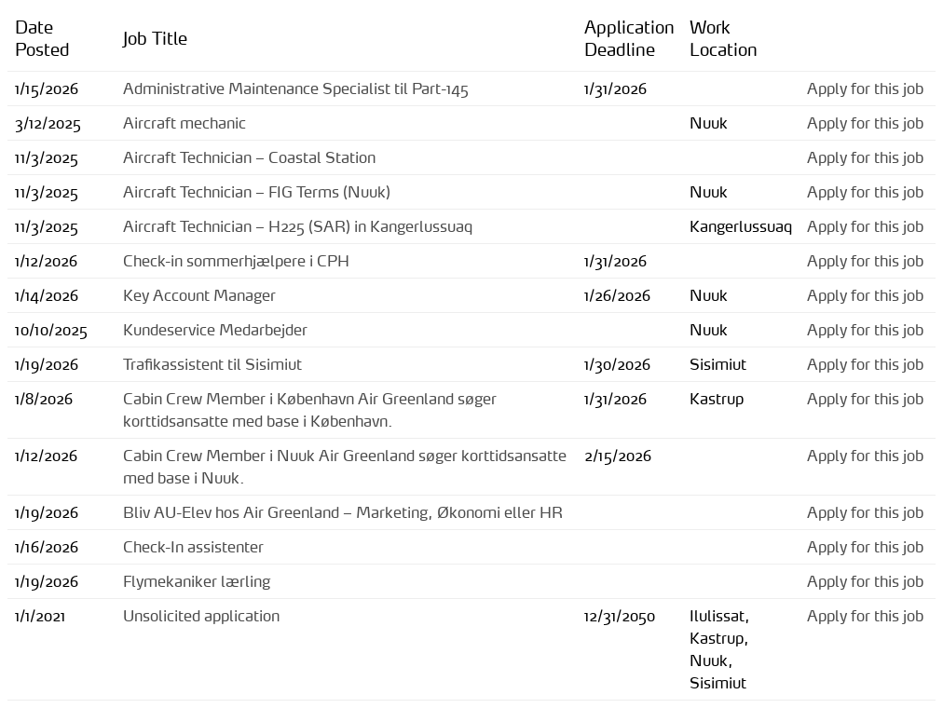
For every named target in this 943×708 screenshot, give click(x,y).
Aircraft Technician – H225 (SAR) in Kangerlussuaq (297, 226)
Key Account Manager (199, 295)
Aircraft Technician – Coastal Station (249, 157)
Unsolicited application (201, 615)
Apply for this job (865, 88)
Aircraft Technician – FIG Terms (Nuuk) (256, 192)
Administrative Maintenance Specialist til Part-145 (296, 88)
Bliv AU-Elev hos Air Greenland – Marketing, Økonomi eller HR (343, 512)
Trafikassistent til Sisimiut (212, 364)
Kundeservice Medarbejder (215, 329)
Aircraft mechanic (184, 123)
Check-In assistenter (193, 547)
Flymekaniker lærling (196, 581)
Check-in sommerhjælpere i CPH (236, 261)
